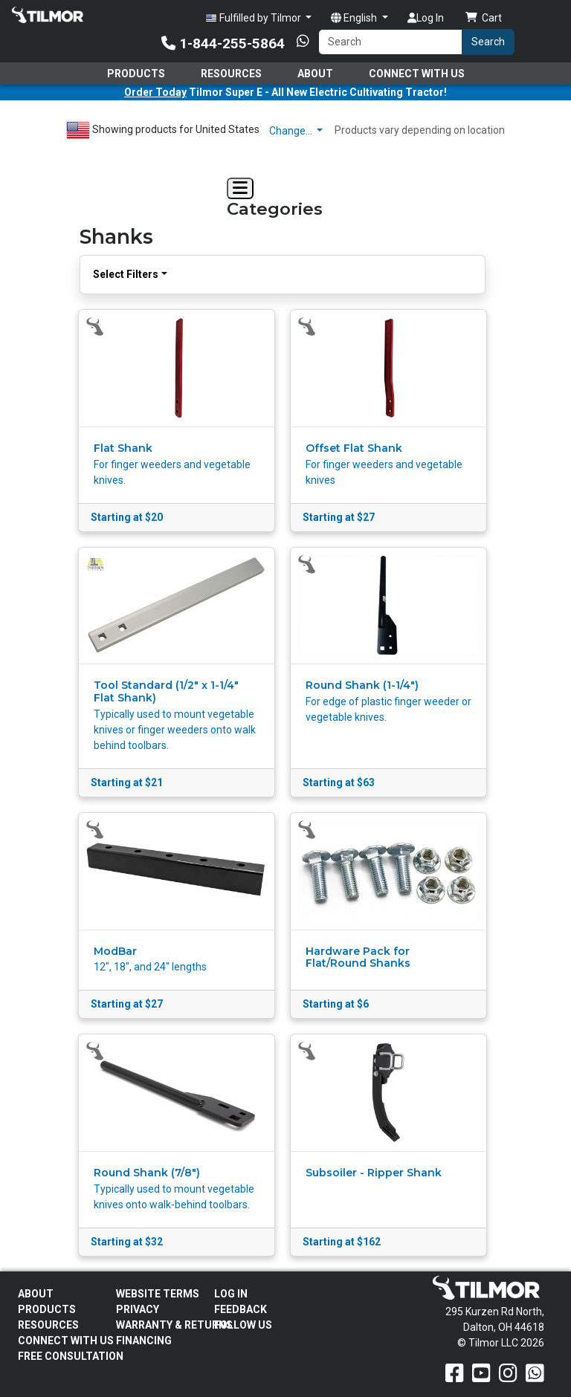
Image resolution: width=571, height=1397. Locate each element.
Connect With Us (417, 74)
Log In (425, 18)
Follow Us (243, 1325)
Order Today (155, 92)
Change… (291, 131)
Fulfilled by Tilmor (254, 18)
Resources (231, 74)
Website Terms (157, 1294)
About (315, 74)
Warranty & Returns (174, 1325)
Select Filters (125, 274)
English (355, 18)
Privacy (137, 1309)
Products (136, 74)
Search (488, 42)
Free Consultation (70, 1356)
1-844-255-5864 (223, 43)
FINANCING (144, 1340)
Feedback (240, 1309)
